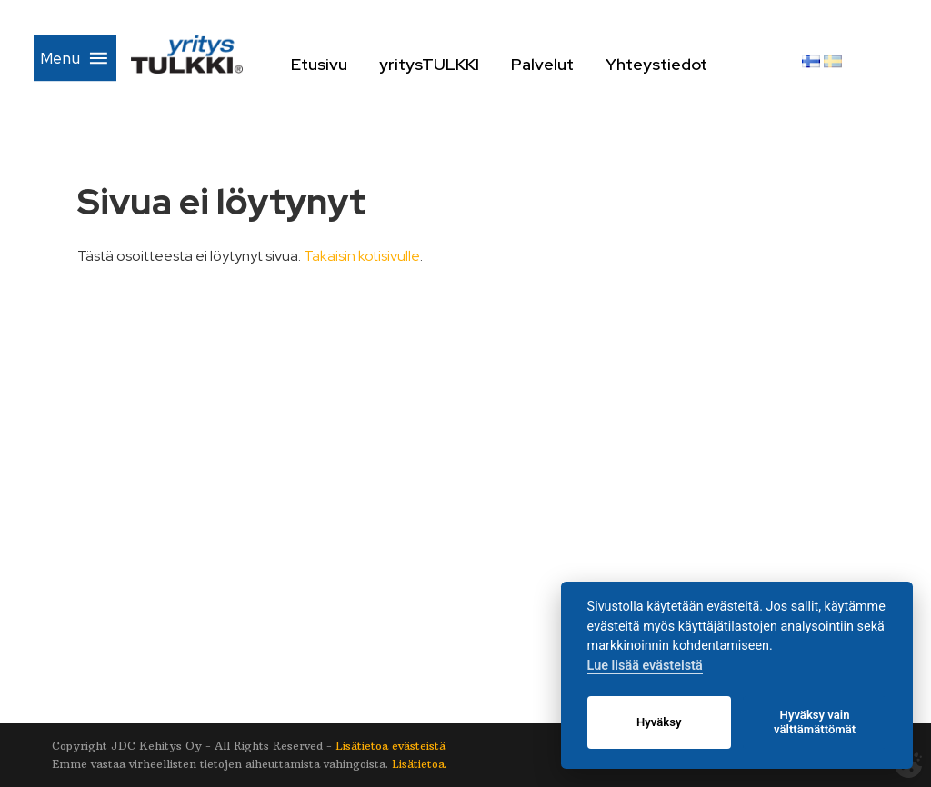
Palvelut (603, 64)
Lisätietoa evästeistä (390, 745)
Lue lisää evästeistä (645, 665)
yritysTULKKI (490, 64)
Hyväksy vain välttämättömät (815, 722)
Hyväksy (658, 722)
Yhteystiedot (719, 64)
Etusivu (380, 64)
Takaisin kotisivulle (362, 255)
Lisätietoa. (419, 764)
